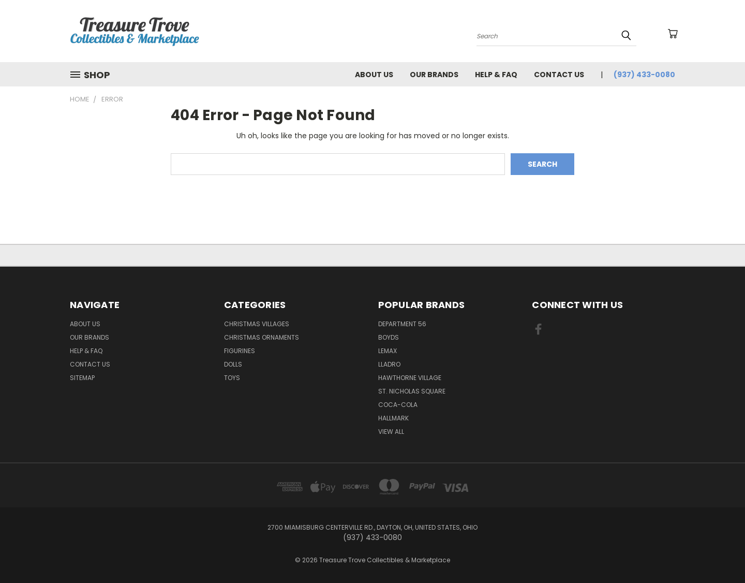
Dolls (233, 364)
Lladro (389, 364)
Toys (232, 377)
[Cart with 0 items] (672, 33)
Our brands (434, 74)
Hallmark (393, 418)
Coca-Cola (398, 404)
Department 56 (402, 323)
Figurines (239, 350)
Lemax (387, 350)
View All (391, 431)
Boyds (388, 337)
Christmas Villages (256, 323)
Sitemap (82, 377)
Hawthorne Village (409, 377)
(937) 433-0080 (644, 74)
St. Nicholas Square (411, 391)
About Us (374, 74)
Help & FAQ (496, 74)
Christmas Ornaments (261, 337)
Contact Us (559, 74)
